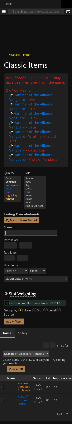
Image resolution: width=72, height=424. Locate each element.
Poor (12, 178)
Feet (35, 192)
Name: (8, 227)
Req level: (10, 252)
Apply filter (14, 321)
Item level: (11, 240)
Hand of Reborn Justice (23, 399)
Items (26, 55)
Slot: (27, 173)
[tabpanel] (36, 379)
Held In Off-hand (35, 205)
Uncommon (12, 185)
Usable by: (11, 265)
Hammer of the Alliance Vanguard (31, 97)
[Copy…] (46, 345)
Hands (35, 199)
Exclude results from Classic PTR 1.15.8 (37, 303)
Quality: (9, 173)
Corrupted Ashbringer (24, 388)
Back (8, 4)
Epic (12, 192)
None (27, 310)
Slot (40, 310)
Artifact (12, 199)
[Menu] (4, 11)
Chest (35, 188)
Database (14, 55)
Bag (35, 185)
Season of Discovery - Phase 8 (24, 354)
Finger (35, 195)
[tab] (7, 333)
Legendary (12, 195)
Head (35, 202)
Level (52, 310)
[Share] (68, 11)
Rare (12, 188)
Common (12, 181)
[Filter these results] (52, 345)
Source (9, 314)
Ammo (35, 178)
